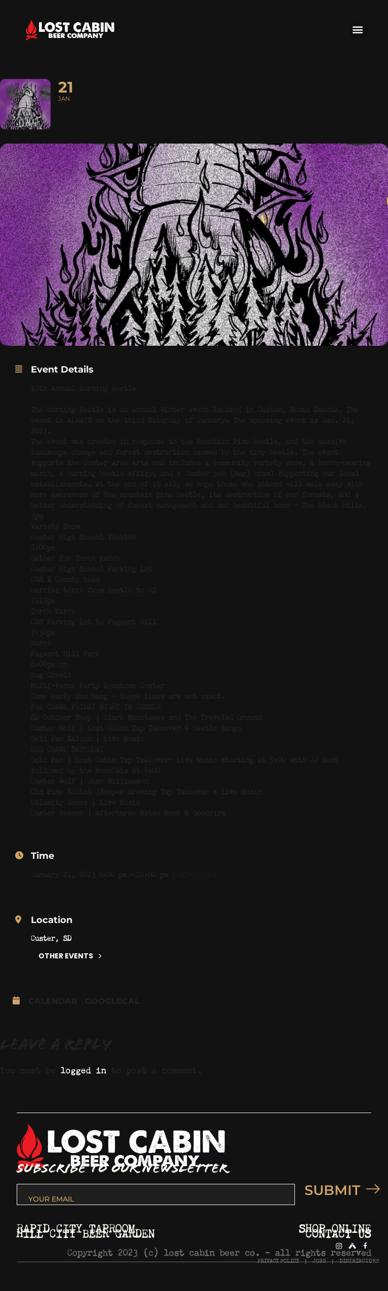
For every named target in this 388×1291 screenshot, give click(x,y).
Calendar (52, 1001)
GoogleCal (112, 1001)
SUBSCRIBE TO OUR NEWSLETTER (122, 1169)
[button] (358, 29)
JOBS (319, 1261)
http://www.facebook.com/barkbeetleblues (110, 397)
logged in (83, 1069)
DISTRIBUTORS (359, 1261)
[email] (156, 1194)
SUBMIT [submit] (338, 1190)
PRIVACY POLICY (278, 1261)
